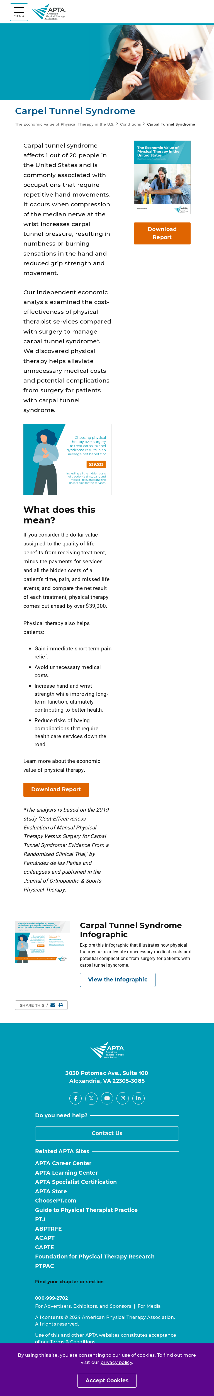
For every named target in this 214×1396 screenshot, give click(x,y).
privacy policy (116, 1362)
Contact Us (107, 1133)
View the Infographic (117, 979)
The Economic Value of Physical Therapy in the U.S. (64, 124)
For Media (149, 1306)
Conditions (130, 124)
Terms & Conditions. (73, 1341)
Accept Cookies (107, 1380)
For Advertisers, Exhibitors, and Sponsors (83, 1306)
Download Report (56, 789)
